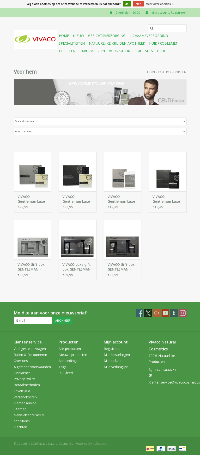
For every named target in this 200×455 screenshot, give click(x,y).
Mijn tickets (112, 360)
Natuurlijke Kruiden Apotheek (117, 43)
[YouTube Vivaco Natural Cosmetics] (165, 313)
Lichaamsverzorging (149, 35)
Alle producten (70, 348)
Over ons (21, 360)
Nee (138, 4)
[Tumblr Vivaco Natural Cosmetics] (174, 313)
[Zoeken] (167, 28)
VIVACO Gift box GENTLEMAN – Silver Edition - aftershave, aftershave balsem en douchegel (31, 267)
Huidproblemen (163, 43)
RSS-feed (66, 373)
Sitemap (20, 409)
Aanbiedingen (69, 360)
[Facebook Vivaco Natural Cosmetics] (139, 313)
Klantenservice (25, 403)
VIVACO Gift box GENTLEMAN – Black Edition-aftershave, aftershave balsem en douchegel (121, 267)
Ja (126, 4)
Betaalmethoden (27, 385)
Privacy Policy (24, 379)
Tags (62, 367)
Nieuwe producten (73, 354)
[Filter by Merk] (100, 131)
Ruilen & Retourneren (30, 354)
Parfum (86, 51)
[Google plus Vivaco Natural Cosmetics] (157, 313)
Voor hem (179, 72)
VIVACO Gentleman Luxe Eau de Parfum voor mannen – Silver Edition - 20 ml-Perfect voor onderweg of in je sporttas (122, 199)
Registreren (112, 348)
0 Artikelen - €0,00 (125, 13)
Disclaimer (22, 373)
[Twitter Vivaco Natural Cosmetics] (148, 313)
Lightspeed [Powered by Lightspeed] (100, 444)
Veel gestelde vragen (30, 348)
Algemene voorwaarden (32, 367)
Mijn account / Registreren (166, 13)
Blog (161, 51)
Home (64, 35)
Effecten (67, 51)
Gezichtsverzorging (107, 35)
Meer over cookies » (159, 4)
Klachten (20, 427)
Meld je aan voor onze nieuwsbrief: (51, 312)
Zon (101, 51)
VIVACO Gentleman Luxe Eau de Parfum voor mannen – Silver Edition (31, 199)
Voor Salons (121, 51)
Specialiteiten (72, 43)
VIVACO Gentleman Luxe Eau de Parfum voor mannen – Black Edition (76, 199)
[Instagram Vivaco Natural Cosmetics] (183, 313)
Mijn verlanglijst (116, 367)
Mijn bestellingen (117, 354)
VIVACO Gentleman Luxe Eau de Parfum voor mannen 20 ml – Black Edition (167, 199)
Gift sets (145, 51)
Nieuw (78, 35)
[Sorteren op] (100, 121)
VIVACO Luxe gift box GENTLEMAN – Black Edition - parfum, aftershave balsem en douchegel (76, 267)
